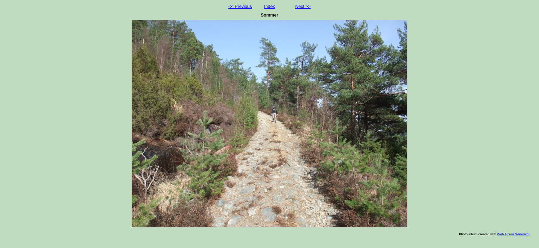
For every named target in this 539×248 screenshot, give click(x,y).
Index (269, 6)
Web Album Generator (513, 234)
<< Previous (240, 6)
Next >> (303, 6)
